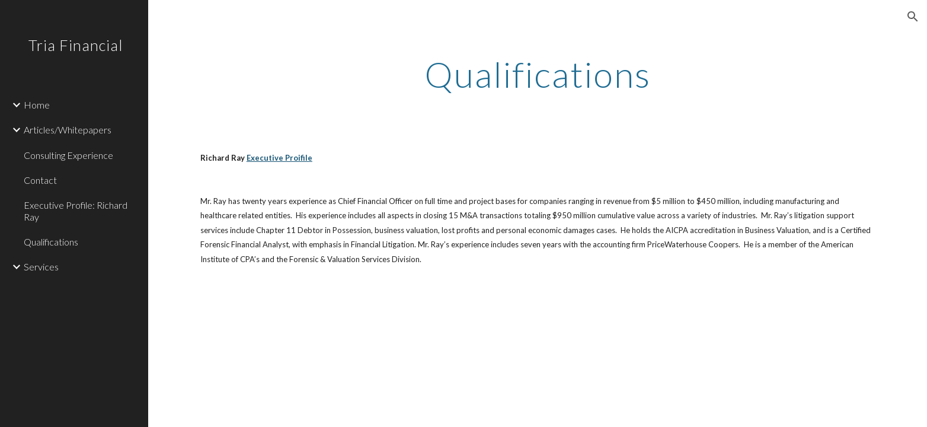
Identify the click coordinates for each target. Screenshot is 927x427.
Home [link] (37, 104)
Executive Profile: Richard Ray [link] (75, 210)
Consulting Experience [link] (68, 155)
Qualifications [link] (51, 241)
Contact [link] (40, 180)
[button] (913, 16)
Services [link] (41, 266)
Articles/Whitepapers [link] (67, 129)
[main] (537, 74)
